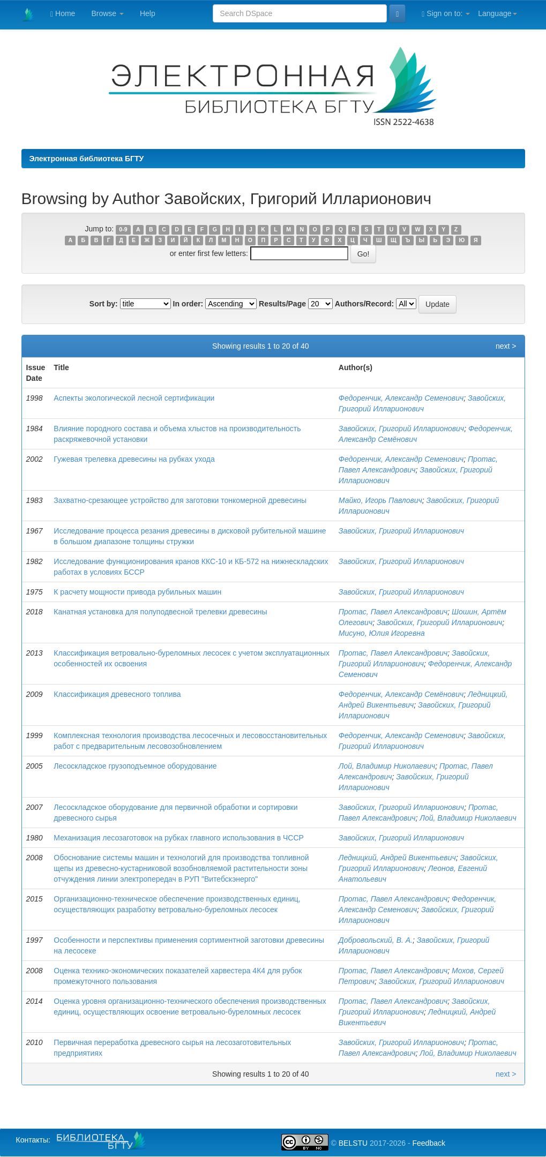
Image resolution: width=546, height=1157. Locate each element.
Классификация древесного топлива (117, 694)
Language (497, 13)
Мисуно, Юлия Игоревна (382, 633)
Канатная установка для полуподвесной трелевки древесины (160, 611)
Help (147, 13)
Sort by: (103, 303)
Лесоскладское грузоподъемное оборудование (135, 766)
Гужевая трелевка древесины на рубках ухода (134, 459)
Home (62, 13)
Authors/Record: (364, 303)
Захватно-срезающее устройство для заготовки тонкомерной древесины (180, 500)
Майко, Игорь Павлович (380, 500)
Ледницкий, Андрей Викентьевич (397, 857)
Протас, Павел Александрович (393, 611)
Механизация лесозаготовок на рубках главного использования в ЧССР (179, 837)
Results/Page (282, 303)
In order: (188, 303)
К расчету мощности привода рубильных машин (137, 592)
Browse (107, 13)
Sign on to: (446, 13)
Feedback (428, 1143)
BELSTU (353, 1143)
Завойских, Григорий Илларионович (401, 428)
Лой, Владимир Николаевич (387, 766)
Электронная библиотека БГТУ (86, 158)
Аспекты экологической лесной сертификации (134, 398)
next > (506, 346)
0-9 (123, 229)
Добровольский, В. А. (376, 940)
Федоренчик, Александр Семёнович (401, 694)
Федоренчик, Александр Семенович (401, 398)
